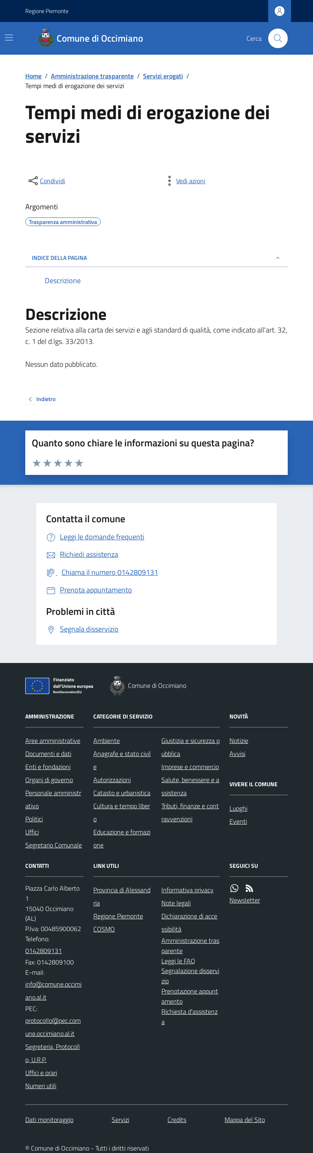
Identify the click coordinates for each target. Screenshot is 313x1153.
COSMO (104, 929)
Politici (34, 819)
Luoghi (238, 808)
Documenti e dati (48, 753)
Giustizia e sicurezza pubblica (190, 747)
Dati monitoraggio (49, 1119)
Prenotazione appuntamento (189, 996)
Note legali (176, 903)
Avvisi (237, 753)
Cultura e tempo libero (121, 812)
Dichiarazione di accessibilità (189, 922)
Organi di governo (49, 780)
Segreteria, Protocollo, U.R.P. (52, 1053)
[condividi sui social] (46, 180)
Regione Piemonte (46, 11)
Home (33, 76)
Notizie (238, 740)
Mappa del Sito (245, 1119)
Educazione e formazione (121, 838)
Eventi (238, 821)
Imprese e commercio (190, 767)
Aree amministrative (52, 740)
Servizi (120, 1119)
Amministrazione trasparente (92, 76)
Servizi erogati (163, 76)
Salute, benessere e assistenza (190, 786)
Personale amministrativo (53, 799)
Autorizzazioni (112, 780)
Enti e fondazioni (48, 767)
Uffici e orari (41, 1073)
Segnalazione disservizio (190, 976)
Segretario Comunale (53, 845)
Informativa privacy (187, 890)
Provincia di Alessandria (121, 896)
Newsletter (244, 900)
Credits (177, 1119)
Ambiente (106, 740)
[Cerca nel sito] (275, 38)
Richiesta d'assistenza (189, 1017)
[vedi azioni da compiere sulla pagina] (184, 180)
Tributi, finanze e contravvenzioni (190, 812)
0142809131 (43, 951)
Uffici (32, 832)
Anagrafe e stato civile (122, 760)
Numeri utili (40, 1086)
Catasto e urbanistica (121, 793)
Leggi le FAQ (178, 961)
